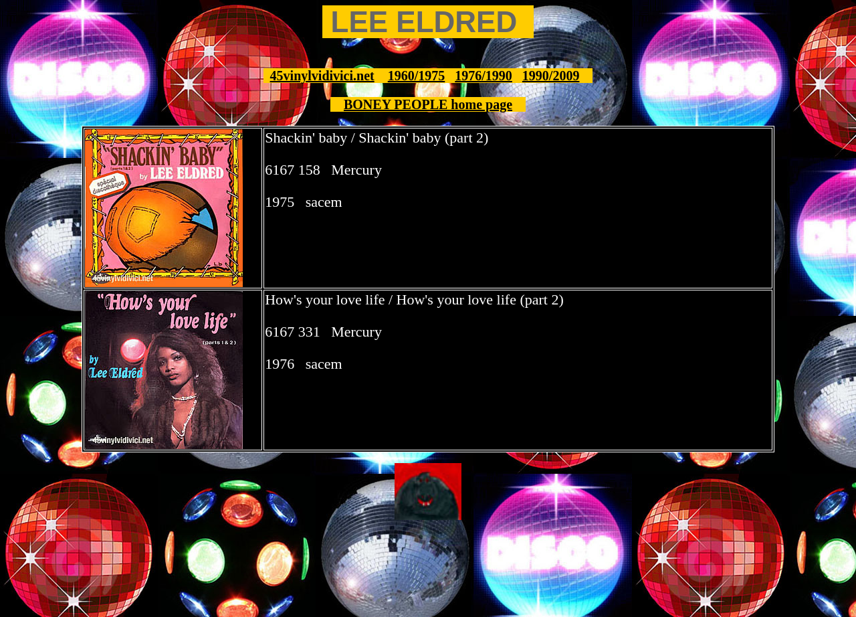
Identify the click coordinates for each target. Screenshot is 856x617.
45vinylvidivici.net (322, 75)
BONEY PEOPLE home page (428, 104)
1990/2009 (551, 75)
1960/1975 (416, 75)
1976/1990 (483, 75)
